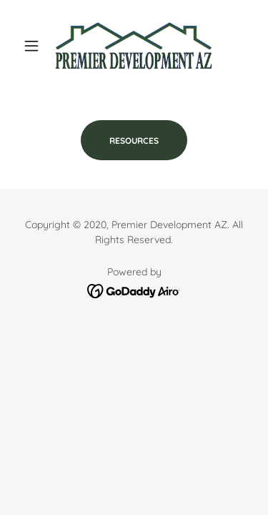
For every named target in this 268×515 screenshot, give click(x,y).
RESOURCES (134, 140)
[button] (34, 45)
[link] (134, 45)
